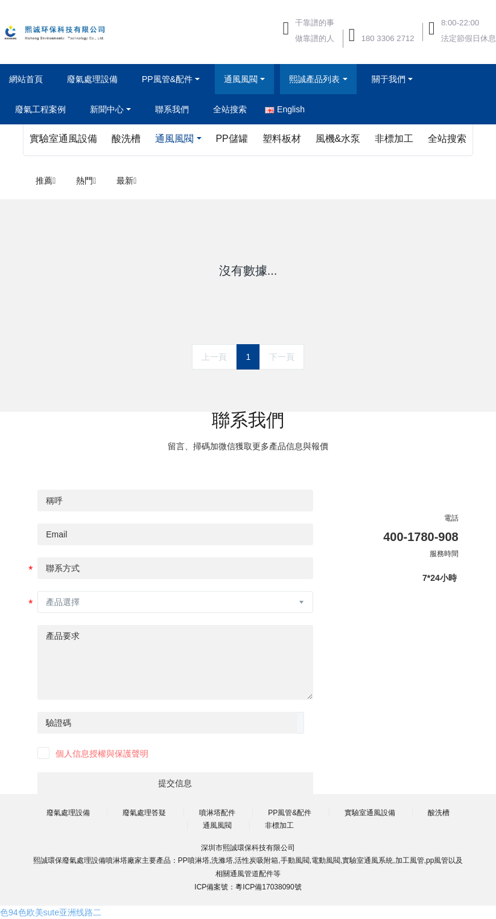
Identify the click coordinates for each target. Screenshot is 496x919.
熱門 (86, 180)
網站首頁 (26, 79)
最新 (126, 180)
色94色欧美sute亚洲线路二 (50, 912)
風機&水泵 (338, 138)
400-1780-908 (421, 536)
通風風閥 (174, 138)
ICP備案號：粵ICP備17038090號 (247, 887)
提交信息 (175, 783)
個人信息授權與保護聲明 (102, 753)
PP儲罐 (231, 138)
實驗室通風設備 (63, 138)
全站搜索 (447, 138)
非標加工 (394, 138)
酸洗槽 (126, 138)
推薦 (46, 180)
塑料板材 (281, 138)
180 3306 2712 (388, 38)
